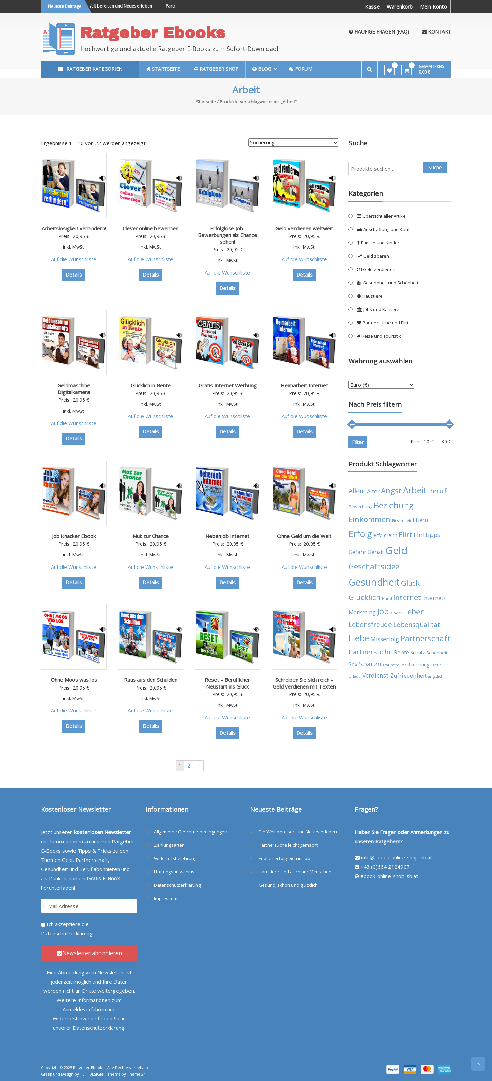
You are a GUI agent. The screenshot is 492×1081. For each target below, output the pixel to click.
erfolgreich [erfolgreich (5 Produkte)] (385, 535)
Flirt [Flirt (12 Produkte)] (405, 534)
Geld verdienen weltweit (304, 228)
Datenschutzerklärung (67, 933)
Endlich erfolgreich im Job (284, 858)
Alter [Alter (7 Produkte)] (373, 491)
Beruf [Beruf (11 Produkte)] (437, 490)
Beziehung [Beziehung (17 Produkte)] (393, 505)
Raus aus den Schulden (150, 679)
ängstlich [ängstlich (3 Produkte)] (435, 676)
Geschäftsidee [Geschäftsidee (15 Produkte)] (373, 566)
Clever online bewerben (150, 228)
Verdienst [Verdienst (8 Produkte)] (375, 675)
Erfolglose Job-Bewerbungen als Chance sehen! (227, 235)
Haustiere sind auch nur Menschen (295, 872)
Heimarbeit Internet (304, 385)
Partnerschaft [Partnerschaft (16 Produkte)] (425, 638)
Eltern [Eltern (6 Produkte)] (420, 520)
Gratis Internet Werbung (228, 385)
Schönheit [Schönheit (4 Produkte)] (436, 653)
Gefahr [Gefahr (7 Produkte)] (357, 552)
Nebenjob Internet (227, 536)
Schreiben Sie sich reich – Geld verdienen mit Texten (304, 683)
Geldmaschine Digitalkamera (73, 389)
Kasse (372, 6)
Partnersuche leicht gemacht (288, 845)
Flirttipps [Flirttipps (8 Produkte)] (427, 535)
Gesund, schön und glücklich (288, 885)
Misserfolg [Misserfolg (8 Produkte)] (384, 639)
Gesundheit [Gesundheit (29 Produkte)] (374, 581)
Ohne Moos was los (74, 679)
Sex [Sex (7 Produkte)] (353, 664)
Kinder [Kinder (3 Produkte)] (396, 613)
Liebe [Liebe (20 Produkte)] (358, 638)
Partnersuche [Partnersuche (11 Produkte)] (370, 651)
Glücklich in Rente (151, 385)
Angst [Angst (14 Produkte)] (391, 490)
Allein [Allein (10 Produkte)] (357, 490)
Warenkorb (400, 6)
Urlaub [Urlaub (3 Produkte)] (354, 676)
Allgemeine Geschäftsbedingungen (190, 832)
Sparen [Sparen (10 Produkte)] (370, 663)
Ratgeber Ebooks (152, 32)
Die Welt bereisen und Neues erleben (122, 6)
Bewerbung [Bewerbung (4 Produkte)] (360, 507)
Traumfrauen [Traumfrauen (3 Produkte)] (395, 665)
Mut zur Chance (151, 536)
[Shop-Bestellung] (293, 142)
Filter (358, 442)
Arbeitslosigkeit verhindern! (74, 228)
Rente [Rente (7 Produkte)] (401, 652)
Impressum (165, 898)
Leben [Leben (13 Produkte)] (414, 611)
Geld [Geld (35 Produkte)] (396, 550)
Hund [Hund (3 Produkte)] (387, 598)
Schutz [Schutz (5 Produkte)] (417, 652)
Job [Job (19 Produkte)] (383, 611)
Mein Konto (433, 6)
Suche (435, 167)
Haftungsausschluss (175, 872)
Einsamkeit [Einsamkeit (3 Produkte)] (401, 520)
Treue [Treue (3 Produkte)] (436, 665)
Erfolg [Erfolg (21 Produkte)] (360, 533)
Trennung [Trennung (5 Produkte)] (419, 664)
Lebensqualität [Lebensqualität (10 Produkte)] (416, 624)
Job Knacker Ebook (74, 536)
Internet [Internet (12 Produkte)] (407, 597)
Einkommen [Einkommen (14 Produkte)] (369, 519)
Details (74, 274)
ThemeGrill (137, 1074)
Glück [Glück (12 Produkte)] (410, 583)
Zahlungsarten (169, 845)
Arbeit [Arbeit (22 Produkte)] (415, 490)
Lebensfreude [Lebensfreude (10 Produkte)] (370, 624)
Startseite (206, 101)
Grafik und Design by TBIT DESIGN (72, 1074)
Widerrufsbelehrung (175, 858)
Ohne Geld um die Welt (304, 536)
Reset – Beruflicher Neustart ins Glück (227, 683)
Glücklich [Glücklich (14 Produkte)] (364, 597)
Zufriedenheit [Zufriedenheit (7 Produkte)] (408, 675)
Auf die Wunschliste (73, 259)
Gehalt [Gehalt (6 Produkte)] (376, 552)
